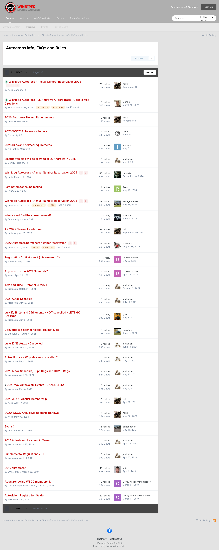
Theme (102, 537)
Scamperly (13, 218)
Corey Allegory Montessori (22, 484)
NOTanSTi (13, 148)
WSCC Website (42, 18)
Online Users (61, 26)
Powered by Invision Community (109, 545)
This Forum (204, 19)
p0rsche (127, 214)
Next (19, 72)
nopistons (128, 328)
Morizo (11, 107)
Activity (24, 18)
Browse (10, 20)
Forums (30, 26)
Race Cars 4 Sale (79, 18)
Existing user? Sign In (184, 7)
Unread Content (11, 26)
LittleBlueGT (14, 332)
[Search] (186, 18)
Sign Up (209, 6)
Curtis (11, 134)
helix (10, 89)
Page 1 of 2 (40, 72)
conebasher (129, 425)
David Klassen (130, 256)
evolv (10, 274)
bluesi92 (127, 242)
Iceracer (127, 144)
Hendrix (127, 172)
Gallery (60, 18)
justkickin (128, 158)
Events (44, 26)
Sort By (149, 72)
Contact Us (116, 537)
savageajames (130, 200)
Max (125, 466)
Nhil (10, 498)
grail (125, 313)
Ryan (10, 190)
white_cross (14, 470)
